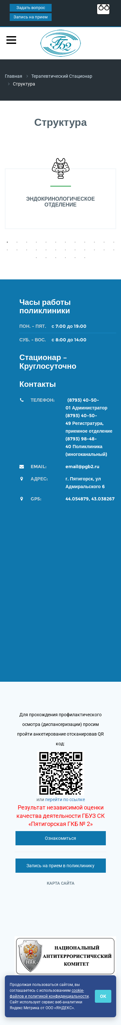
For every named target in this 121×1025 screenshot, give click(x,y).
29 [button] (75, 257)
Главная (13, 76)
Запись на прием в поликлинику (60, 865)
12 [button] (114, 242)
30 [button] (85, 257)
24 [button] (114, 250)
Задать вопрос (30, 7)
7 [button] (65, 242)
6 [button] (56, 242)
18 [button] (56, 250)
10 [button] (94, 242)
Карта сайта (61, 883)
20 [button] (75, 250)
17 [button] (46, 250)
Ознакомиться (60, 838)
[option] (60, 193)
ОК (103, 996)
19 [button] (65, 250)
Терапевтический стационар (61, 76)
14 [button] (17, 250)
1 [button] (7, 242)
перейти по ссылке (65, 799)
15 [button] (27, 250)
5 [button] (46, 242)
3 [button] (27, 242)
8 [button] (75, 242)
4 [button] (36, 242)
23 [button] (104, 250)
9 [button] (85, 242)
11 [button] (104, 242)
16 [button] (36, 250)
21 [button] (85, 250)
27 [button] (56, 257)
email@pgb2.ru (82, 466)
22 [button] (94, 250)
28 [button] (65, 257)
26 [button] (46, 257)
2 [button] (17, 242)
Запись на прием (31, 17)
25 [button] (36, 257)
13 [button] (7, 250)
